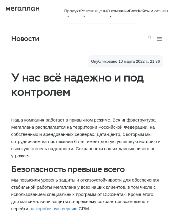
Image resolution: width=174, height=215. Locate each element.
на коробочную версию (53, 208)
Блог (133, 10)
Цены (102, 10)
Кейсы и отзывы (153, 10)
